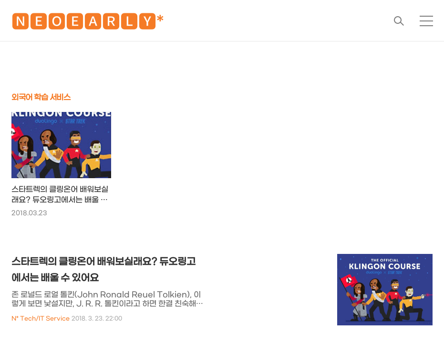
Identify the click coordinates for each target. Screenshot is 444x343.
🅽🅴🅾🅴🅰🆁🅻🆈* (87, 23)
